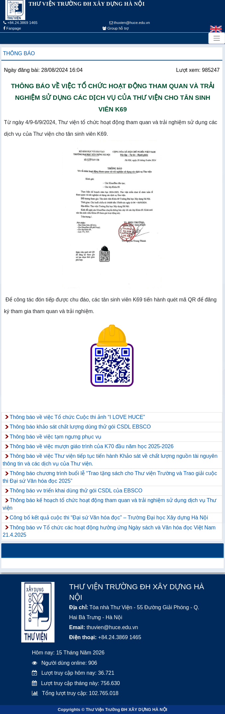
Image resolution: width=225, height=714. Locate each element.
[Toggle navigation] (216, 38)
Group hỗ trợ (115, 28)
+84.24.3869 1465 (20, 23)
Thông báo (19, 53)
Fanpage (12, 28)
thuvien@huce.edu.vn (129, 23)
